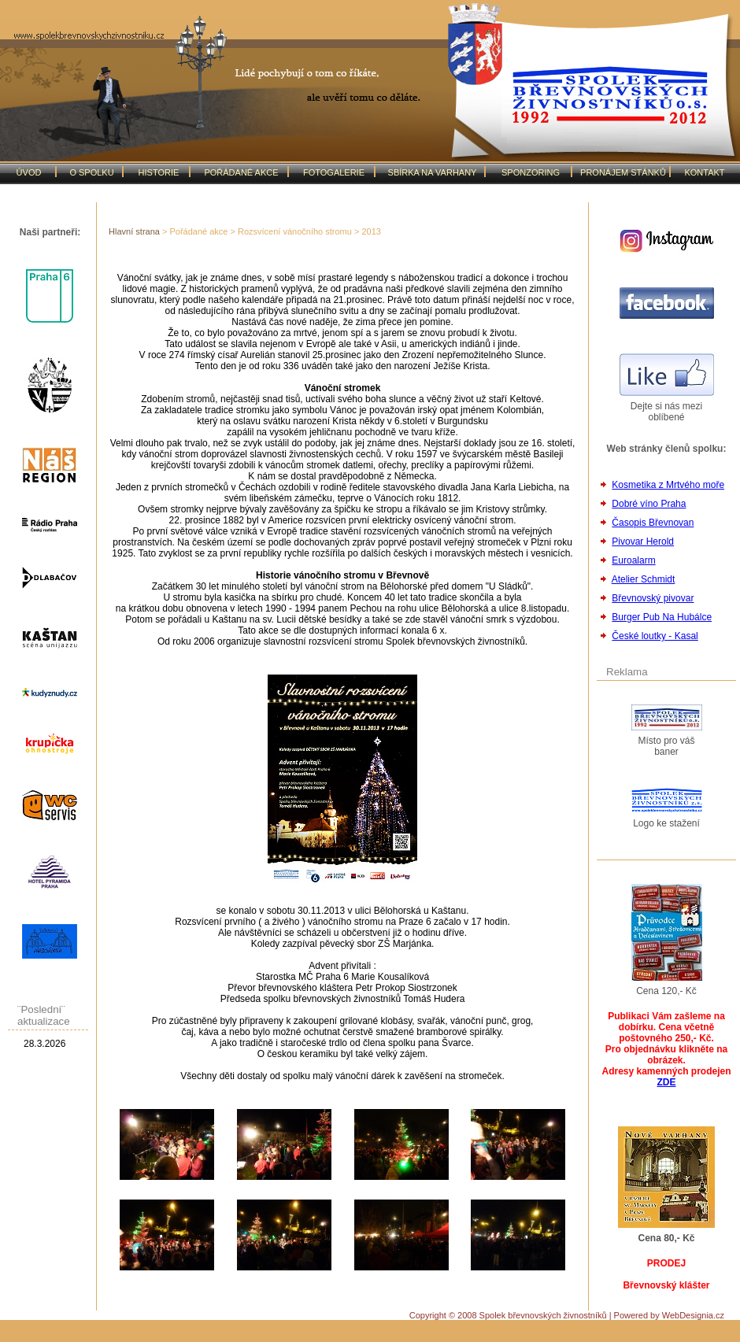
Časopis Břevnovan (653, 522)
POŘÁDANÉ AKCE (241, 172)
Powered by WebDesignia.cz (669, 1315)
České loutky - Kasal (654, 635)
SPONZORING (530, 172)
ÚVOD (29, 172)
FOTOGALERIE (333, 172)
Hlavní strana (134, 231)
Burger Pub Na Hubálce (662, 617)
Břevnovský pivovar (653, 598)
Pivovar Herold (643, 541)
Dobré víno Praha (649, 503)
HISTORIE (159, 172)
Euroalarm (633, 560)
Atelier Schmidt (643, 579)
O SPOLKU (91, 172)
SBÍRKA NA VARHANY (432, 172)
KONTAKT (704, 172)
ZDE (666, 1082)
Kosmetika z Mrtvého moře (668, 484)
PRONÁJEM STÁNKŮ (623, 172)
